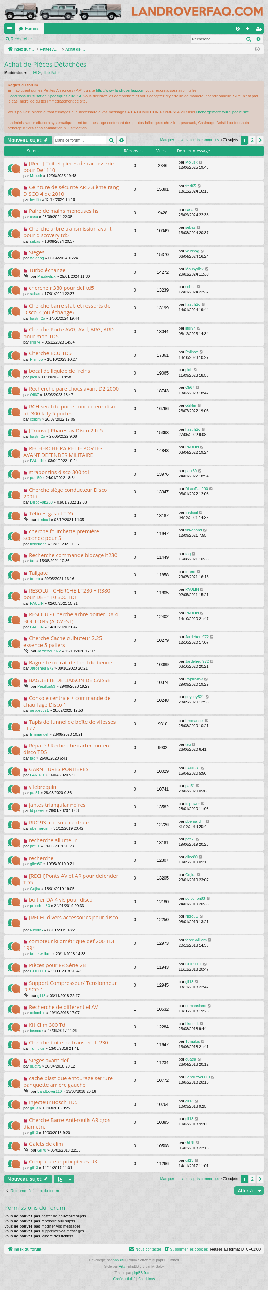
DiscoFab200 (41, 502)
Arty (122, 1266)
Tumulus (37, 1048)
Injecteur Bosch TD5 (53, 1102)
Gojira (35, 889)
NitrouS (36, 930)
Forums (32, 28)
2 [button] (252, 140)
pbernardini (39, 828)
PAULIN (37, 461)
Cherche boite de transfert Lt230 (68, 1042)
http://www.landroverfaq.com (120, 90)
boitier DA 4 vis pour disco (60, 899)
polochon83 (40, 906)
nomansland (195, 1006)
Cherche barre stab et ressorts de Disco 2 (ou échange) (66, 309)
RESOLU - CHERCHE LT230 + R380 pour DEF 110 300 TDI (66, 594)
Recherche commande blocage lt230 (73, 554)
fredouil (43, 520)
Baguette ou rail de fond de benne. (71, 662)
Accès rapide (11, 30)
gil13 (41, 996)
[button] (260, 140)
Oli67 (34, 395)
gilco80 (36, 864)
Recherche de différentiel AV (63, 1006)
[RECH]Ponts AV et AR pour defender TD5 (70, 879)
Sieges (36, 252)
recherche (41, 857)
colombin (37, 1013)
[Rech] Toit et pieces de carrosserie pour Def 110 (68, 166)
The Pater (51, 72)
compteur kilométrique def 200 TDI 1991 (68, 944)
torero (35, 578)
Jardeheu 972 (49, 651)
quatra (35, 1066)
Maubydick (46, 276)
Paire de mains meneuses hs (63, 210)
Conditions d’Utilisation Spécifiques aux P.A (44, 96)
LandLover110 (49, 1091)
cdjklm (35, 419)
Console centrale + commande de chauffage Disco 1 (67, 701)
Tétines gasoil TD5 (51, 513)
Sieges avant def (48, 1060)
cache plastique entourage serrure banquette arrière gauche (68, 1081)
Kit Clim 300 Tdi (48, 1024)
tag (32, 561)
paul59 (36, 478)
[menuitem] (237, 28)
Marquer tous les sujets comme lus (42, 39)
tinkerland (38, 544)
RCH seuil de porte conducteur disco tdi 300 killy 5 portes (70, 409)
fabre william (40, 954)
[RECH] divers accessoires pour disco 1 (70, 920)
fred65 (35, 199)
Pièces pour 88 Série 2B (57, 964)
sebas (35, 241)
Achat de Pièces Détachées (45, 64)
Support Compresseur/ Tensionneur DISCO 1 (70, 986)
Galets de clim (46, 1143)
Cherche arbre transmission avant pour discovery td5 (67, 232)
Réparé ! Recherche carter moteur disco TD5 (67, 748)
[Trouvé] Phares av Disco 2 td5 (66, 430)
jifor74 (35, 342)
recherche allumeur (53, 840)
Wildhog (37, 258)
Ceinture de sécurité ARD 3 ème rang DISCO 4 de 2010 (71, 190)
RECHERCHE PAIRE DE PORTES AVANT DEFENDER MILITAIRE (62, 451)
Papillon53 (46, 686)
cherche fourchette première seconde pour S (61, 534)
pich (33, 377)
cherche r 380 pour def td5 (61, 287)
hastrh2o (37, 318)
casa (34, 216)
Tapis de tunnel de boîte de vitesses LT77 (69, 725)
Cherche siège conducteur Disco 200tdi (65, 493)
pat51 (35, 793)
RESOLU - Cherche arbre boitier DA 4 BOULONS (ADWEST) (70, 617)
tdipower (37, 810)
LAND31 (37, 775)
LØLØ (36, 72)
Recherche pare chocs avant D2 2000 (74, 388)
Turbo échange (47, 269)
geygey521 (39, 710)
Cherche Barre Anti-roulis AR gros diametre (66, 1123)
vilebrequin (43, 786)
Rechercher (96, 39)
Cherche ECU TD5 (50, 352)
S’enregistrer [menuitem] (260, 30)
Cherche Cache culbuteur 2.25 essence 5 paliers (62, 641)
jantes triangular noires (57, 804)
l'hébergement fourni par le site (222, 112)
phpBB (118, 1260)
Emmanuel (39, 734)
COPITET (38, 971)
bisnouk (36, 1030)
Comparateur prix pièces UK (63, 1161)
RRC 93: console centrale (59, 822)
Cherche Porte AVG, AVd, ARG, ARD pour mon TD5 (68, 332)
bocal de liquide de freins (59, 370)
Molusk (36, 176)
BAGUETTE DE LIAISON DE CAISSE (69, 680)
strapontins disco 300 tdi (59, 471)
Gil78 (41, 1150)
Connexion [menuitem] (249, 30)
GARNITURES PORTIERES (59, 768)
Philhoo (36, 359)
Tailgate (38, 572)
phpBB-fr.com (143, 1273)
